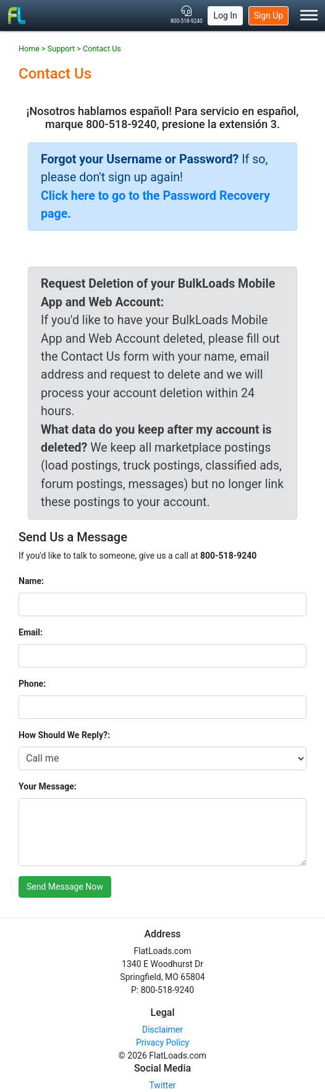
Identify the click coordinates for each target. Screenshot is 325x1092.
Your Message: (48, 786)
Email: (31, 632)
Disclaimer (162, 1029)
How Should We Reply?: (64, 735)
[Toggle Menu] (309, 16)
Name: (31, 581)
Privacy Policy (162, 1042)
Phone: (32, 684)
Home (29, 48)
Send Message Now (65, 887)
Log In (225, 15)
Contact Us (102, 48)
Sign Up (269, 15)
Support (61, 48)
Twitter (162, 1085)
